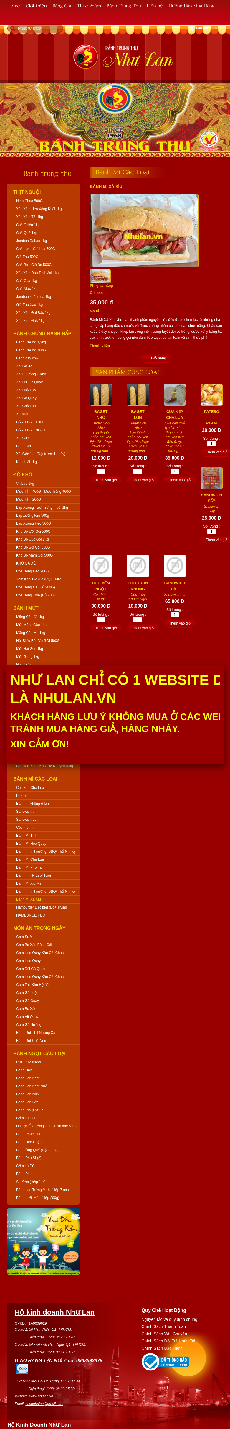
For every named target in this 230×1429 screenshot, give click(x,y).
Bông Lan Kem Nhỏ (31, 1086)
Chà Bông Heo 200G (32, 571)
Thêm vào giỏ (106, 480)
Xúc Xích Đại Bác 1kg (33, 313)
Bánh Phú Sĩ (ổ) (29, 1158)
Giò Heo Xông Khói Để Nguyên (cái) (44, 766)
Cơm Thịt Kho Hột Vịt (33, 985)
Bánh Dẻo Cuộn (29, 1142)
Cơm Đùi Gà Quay (30, 969)
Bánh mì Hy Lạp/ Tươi (33, 875)
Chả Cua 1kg (26, 281)
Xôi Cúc (22, 438)
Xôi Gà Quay (26, 398)
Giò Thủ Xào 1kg (29, 305)
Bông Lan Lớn (27, 1102)
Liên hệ (155, 5)
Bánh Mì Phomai (29, 867)
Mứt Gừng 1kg (27, 657)
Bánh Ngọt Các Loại (39, 1053)
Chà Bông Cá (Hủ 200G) (35, 587)
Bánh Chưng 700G (31, 350)
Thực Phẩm (89, 5)
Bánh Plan (24, 1174)
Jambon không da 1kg (33, 297)
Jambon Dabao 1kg (31, 241)
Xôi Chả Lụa (26, 390)
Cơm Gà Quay (27, 1001)
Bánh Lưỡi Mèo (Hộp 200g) (37, 1198)
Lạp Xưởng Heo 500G (33, 523)
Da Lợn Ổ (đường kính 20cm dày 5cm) (46, 1126)
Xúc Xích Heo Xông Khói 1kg (39, 209)
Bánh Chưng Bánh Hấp (42, 333)
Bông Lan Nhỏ (27, 1094)
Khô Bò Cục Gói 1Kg (32, 539)
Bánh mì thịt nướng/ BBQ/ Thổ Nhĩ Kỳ (46, 851)
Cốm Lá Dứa (26, 1166)
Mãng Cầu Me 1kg (30, 633)
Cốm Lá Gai (25, 1118)
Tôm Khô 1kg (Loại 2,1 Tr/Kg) (39, 579)
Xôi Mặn (22, 414)
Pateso (21, 796)
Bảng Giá (62, 5)
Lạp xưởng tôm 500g (32, 515)
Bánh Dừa (24, 1070)
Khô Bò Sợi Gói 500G (33, 547)
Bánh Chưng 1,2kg (31, 342)
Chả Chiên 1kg (28, 225)
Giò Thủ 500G (27, 257)
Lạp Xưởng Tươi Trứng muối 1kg (42, 507)
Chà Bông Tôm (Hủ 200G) (36, 595)
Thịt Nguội (27, 192)
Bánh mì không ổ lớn (32, 804)
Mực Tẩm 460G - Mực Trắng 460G (43, 491)
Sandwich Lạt (26, 820)
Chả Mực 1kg (26, 289)
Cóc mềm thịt (26, 827)
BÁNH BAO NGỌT (31, 430)
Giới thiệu (36, 5)
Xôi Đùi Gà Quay (29, 382)
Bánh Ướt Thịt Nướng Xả (35, 1033)
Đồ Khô (22, 474)
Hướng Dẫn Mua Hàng (192, 5)
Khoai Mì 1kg (26, 462)
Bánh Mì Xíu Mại (29, 883)
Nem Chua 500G (29, 201)
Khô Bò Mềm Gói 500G (34, 555)
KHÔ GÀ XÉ (26, 563)
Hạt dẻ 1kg (25, 665)
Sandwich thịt (26, 812)
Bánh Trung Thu (124, 5)
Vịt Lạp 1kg (25, 483)
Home (13, 5)
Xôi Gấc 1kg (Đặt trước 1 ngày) (40, 454)
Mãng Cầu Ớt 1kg (30, 617)
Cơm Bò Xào (26, 1009)
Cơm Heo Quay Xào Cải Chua (40, 953)
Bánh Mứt (26, 608)
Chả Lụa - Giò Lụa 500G (35, 249)
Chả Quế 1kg (26, 233)
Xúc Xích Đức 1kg (30, 321)
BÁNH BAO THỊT (29, 422)
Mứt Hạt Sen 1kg (29, 649)
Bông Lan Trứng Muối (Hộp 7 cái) (42, 1190)
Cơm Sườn (25, 937)
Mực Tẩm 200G (28, 499)
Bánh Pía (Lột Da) (30, 1110)
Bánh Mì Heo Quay (31, 843)
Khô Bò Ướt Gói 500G (33, 531)
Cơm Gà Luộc (27, 993)
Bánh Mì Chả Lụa (30, 859)
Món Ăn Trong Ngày (39, 928)
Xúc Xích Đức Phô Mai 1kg (37, 273)
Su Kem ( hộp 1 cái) (31, 1182)
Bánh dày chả (27, 358)
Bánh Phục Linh (28, 1134)
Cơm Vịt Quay (27, 1017)
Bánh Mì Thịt (26, 835)
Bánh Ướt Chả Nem (31, 1041)
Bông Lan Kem (27, 1078)
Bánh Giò (23, 446)
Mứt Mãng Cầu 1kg (31, 625)
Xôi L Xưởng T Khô (31, 374)
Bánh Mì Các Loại (35, 778)
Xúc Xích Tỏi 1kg (29, 217)
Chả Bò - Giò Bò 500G (34, 265)
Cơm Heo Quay (28, 961)
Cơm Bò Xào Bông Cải (34, 945)
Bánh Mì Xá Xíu (28, 899)
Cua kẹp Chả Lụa (30, 788)
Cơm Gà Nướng (28, 1025)
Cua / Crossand (28, 1062)
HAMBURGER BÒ (30, 915)
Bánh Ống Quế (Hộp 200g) (37, 1150)
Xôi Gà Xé (24, 366)
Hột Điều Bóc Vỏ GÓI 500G (38, 641)
